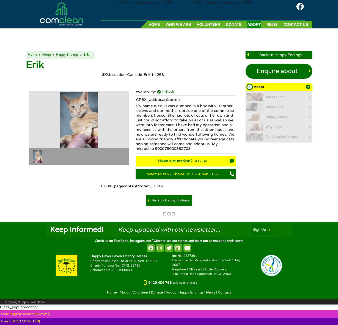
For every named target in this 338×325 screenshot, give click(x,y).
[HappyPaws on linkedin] (178, 248)
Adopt (46, 55)
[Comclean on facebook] (300, 6)
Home (32, 55)
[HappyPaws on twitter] (169, 248)
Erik (86, 55)
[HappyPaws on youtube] (187, 248)
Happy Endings (67, 55)
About (124, 292)
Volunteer (140, 292)
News (210, 292)
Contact (224, 292)
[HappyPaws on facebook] (151, 248)
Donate (157, 292)
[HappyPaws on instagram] (160, 248)
